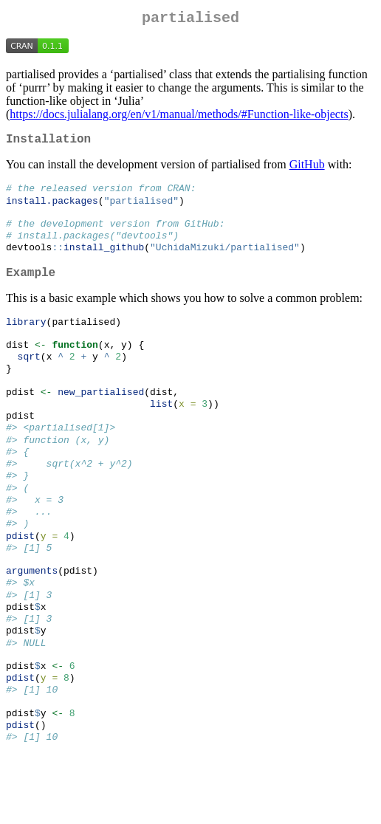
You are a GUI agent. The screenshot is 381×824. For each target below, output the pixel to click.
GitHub (307, 170)
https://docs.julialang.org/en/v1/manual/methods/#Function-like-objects (179, 117)
